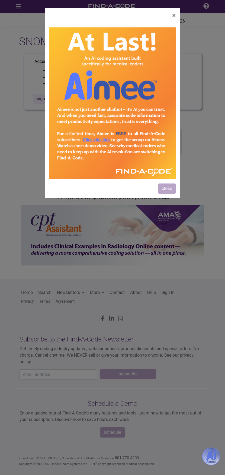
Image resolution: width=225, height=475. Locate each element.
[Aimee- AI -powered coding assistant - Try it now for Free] (211, 456)
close (167, 188)
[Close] (174, 15)
